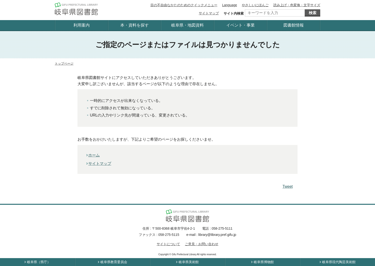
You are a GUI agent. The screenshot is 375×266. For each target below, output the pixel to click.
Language (229, 5)
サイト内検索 (234, 13)
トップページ (64, 63)
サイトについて (168, 244)
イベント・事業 (240, 25)
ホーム (94, 155)
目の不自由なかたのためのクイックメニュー (183, 5)
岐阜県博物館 (264, 262)
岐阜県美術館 (189, 262)
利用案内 (81, 25)
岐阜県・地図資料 (187, 25)
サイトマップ (209, 13)
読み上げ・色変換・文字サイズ (296, 5)
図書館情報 (293, 25)
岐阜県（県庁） (38, 262)
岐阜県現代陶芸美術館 (339, 262)
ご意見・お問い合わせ (201, 244)
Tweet (287, 186)
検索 (312, 13)
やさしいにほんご (255, 5)
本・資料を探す (134, 25)
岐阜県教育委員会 (113, 262)
